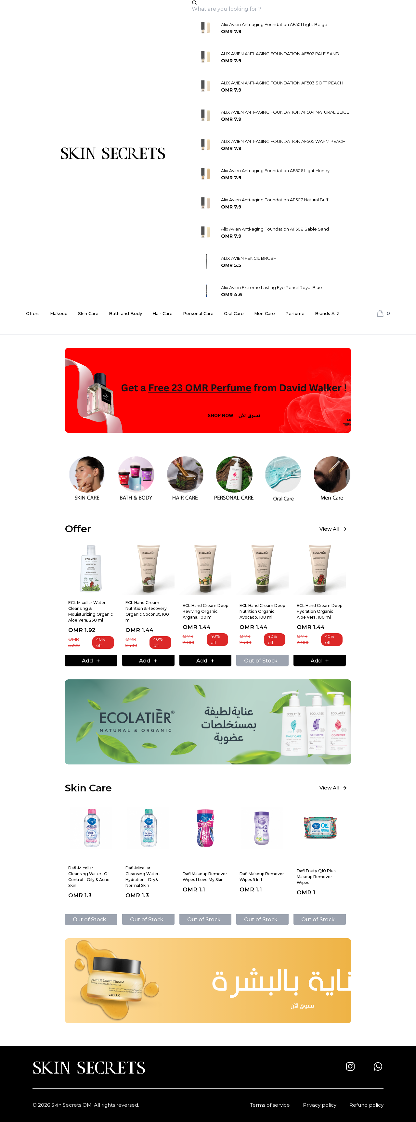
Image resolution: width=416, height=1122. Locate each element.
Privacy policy (319, 1105)
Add (91, 661)
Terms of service (270, 1105)
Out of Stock (261, 661)
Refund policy (366, 1105)
